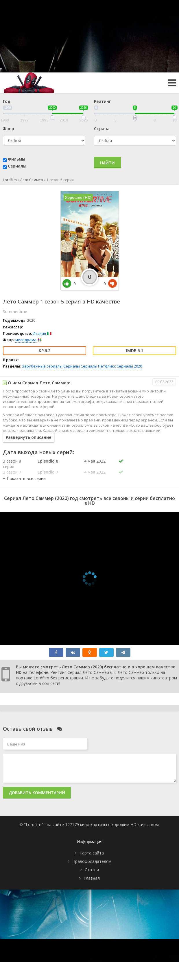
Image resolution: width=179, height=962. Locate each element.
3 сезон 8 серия (12, 463)
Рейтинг (102, 101)
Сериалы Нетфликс (98, 366)
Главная (92, 878)
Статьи (92, 869)
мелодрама (25, 339)
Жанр (8, 128)
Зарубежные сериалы (42, 366)
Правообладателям (91, 861)
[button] (24, 478)
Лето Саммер (31, 179)
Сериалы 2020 (129, 366)
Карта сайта (92, 853)
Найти (107, 163)
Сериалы (17, 166)
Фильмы (16, 159)
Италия (39, 333)
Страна (102, 128)
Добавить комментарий (37, 792)
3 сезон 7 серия (12, 474)
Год (6, 101)
